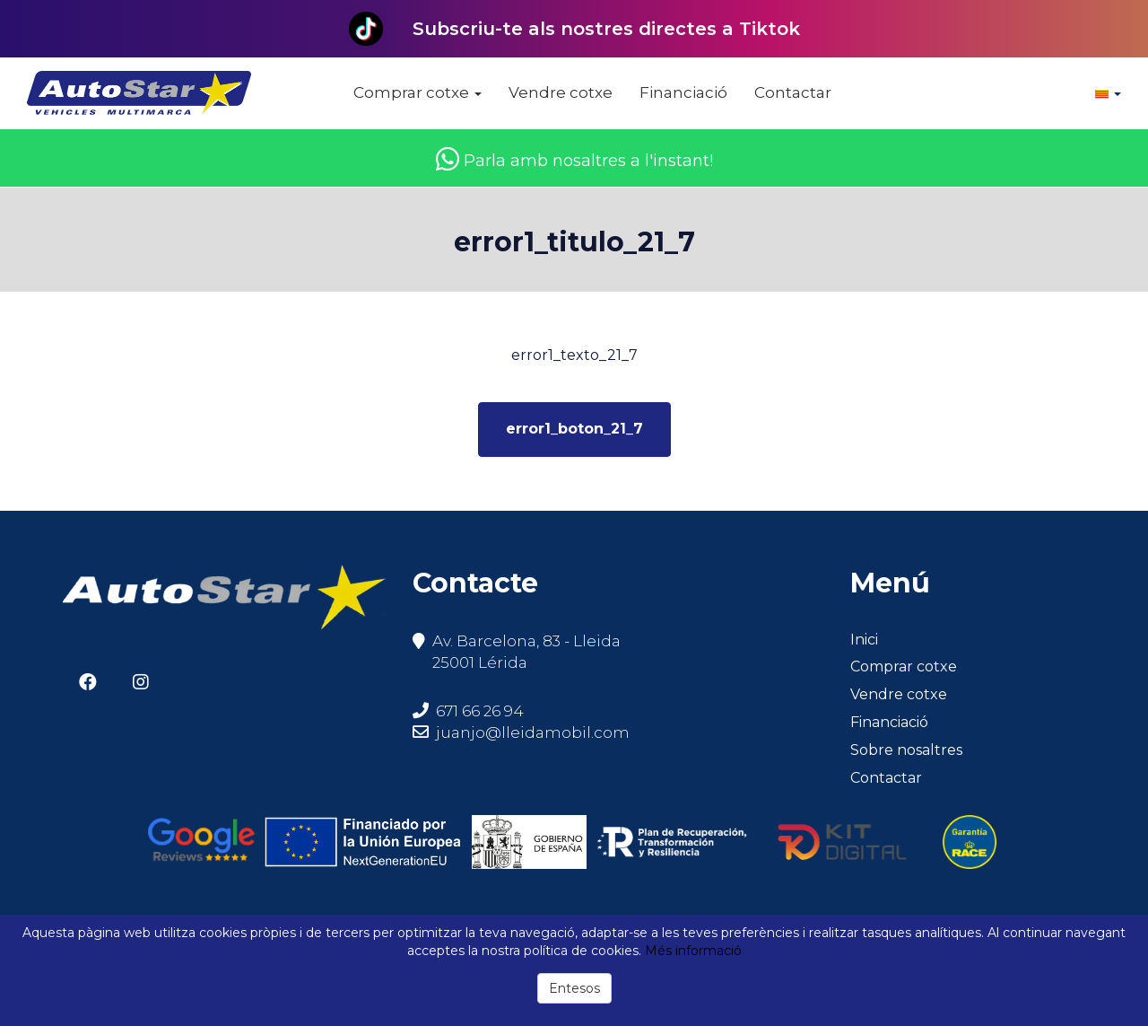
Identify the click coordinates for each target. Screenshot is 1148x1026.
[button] (1108, 93)
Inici (864, 639)
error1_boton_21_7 (574, 428)
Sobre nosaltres (906, 750)
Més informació (693, 951)
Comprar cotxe (417, 92)
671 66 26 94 (468, 711)
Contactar (792, 92)
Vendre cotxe (561, 92)
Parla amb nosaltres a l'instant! (574, 161)
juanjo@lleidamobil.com (533, 732)
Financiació (683, 92)
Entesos (574, 988)
